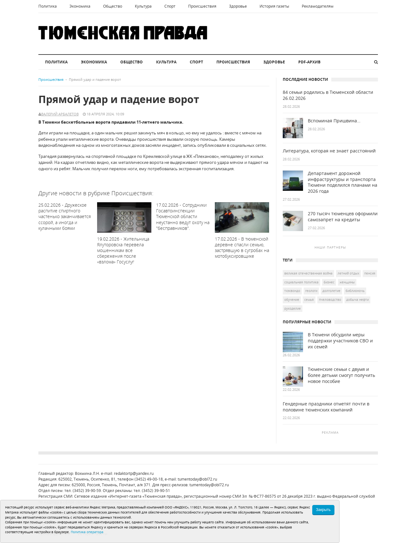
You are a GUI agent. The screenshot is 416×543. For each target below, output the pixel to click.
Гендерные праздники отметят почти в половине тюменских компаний (326, 407)
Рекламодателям (317, 6)
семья (309, 299)
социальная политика (301, 282)
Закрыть (323, 509)
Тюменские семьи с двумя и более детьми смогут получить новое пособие (341, 375)
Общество (112, 6)
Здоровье (238, 6)
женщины (347, 282)
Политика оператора (87, 532)
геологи (311, 290)
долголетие (331, 290)
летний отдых (348, 273)
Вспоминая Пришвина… (334, 121)
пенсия (369, 273)
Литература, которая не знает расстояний (329, 151)
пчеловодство (330, 299)
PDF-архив (309, 62)
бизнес (329, 282)
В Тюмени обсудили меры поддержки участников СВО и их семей (340, 341)
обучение (291, 299)
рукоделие (292, 308)
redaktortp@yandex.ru (134, 473)
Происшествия (202, 6)
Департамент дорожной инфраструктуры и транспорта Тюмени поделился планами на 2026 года (342, 182)
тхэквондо (292, 290)
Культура (143, 6)
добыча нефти (357, 299)
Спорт (169, 6)
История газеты (274, 6)
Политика (47, 6)
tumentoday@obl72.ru (197, 479)
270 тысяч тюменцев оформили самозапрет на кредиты (343, 217)
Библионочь (355, 290)
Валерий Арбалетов (60, 114)
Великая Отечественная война (308, 273)
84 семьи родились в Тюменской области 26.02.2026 (328, 95)
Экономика (79, 6)
